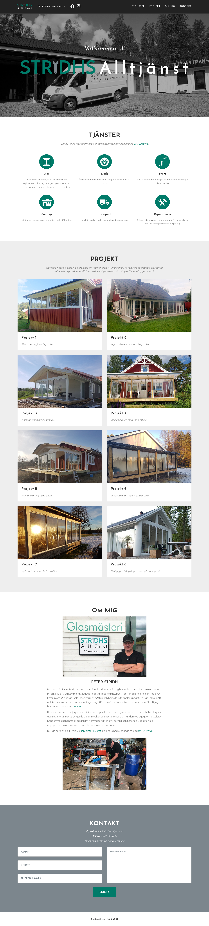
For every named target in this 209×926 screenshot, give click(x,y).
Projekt (154, 7)
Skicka (104, 892)
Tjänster (138, 7)
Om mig (170, 7)
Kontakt (185, 7)
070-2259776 (141, 143)
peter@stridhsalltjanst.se (109, 831)
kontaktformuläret (91, 730)
